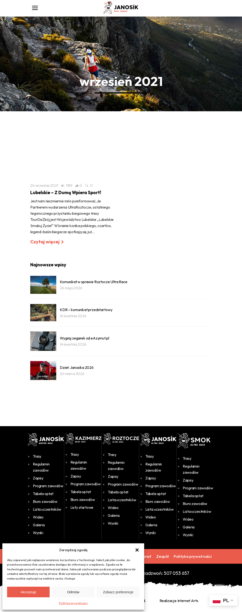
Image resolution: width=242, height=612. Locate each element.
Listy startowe (82, 507)
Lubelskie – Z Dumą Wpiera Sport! (65, 192)
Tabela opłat (43, 493)
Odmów (73, 592)
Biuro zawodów (45, 501)
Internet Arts (187, 600)
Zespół (162, 556)
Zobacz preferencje (118, 592)
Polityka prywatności (73, 603)
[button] (137, 550)
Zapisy (38, 478)
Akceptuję (28, 592)
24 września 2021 (44, 185)
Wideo (38, 517)
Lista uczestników (47, 509)
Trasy (37, 456)
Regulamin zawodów (41, 467)
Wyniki (38, 532)
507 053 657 (176, 573)
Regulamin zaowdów (116, 465)
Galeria (39, 525)
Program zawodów (48, 485)
